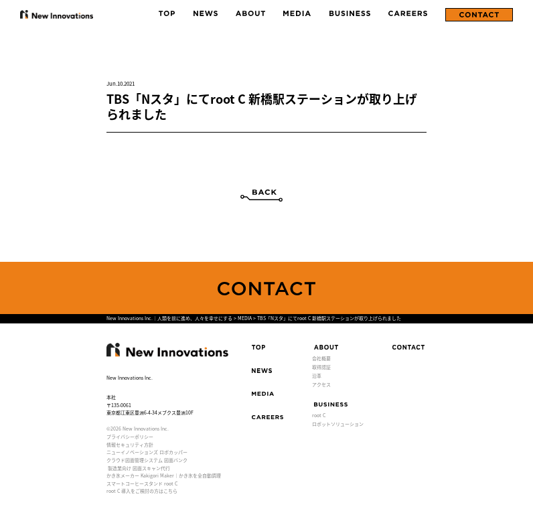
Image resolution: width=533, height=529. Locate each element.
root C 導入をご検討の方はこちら (141, 490)
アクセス (321, 384)
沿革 (316, 375)
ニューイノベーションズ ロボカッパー (146, 452)
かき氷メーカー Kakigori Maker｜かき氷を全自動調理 (163, 475)
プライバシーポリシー (129, 436)
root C (318, 415)
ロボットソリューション (338, 424)
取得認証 (321, 367)
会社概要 (321, 358)
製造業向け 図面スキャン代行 (139, 468)
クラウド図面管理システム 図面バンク (146, 460)
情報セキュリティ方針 (129, 444)
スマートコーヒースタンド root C (141, 483)
